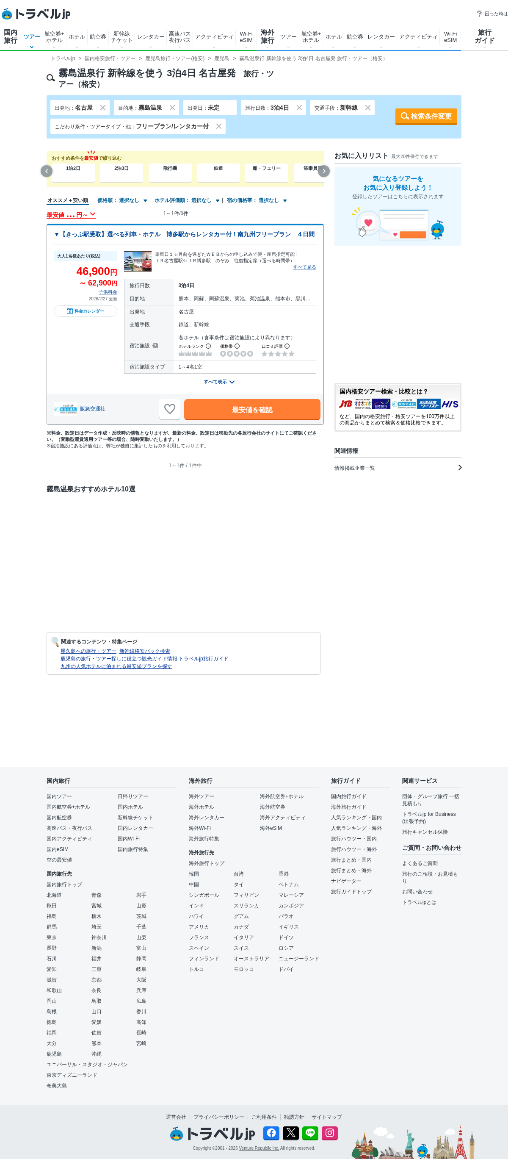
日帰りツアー (133, 796)
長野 (52, 948)
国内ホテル (130, 807)
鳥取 (96, 1001)
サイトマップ (327, 1117)
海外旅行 (267, 36)
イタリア (244, 937)
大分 (52, 1043)
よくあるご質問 (420, 863)
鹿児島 (54, 1054)
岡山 (52, 1001)
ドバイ (286, 969)
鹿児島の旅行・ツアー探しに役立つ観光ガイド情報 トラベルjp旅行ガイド (145, 659)
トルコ (196, 969)
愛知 (52, 969)
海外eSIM (271, 828)
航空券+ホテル (54, 36)
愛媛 (96, 1022)
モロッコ (244, 969)
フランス (199, 937)
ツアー (32, 36)
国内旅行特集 (133, 849)
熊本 (96, 1043)
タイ (239, 884)
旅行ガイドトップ (351, 892)
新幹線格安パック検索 (144, 651)
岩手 (141, 895)
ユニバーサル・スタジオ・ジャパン (87, 1065)
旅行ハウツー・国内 (354, 839)
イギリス (289, 927)
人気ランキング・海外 (356, 828)
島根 (52, 1012)
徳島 (52, 1022)
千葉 (141, 927)
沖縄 (96, 1054)
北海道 (54, 895)
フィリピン (246, 895)
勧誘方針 (294, 1117)
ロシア (286, 948)
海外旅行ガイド (349, 807)
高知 (141, 1022)
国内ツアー (59, 796)
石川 (52, 959)
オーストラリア (251, 959)
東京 (52, 937)
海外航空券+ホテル (282, 796)
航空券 (98, 36)
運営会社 (176, 1117)
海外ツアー (201, 796)
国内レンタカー (135, 828)
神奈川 (99, 937)
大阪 (141, 980)
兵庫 (141, 990)
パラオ (286, 916)
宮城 (96, 906)
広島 (141, 1001)
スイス (241, 948)
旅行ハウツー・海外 (354, 849)
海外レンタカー (206, 818)
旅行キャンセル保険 (425, 832)
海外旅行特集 (204, 839)
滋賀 (52, 980)
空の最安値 (59, 860)
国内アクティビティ (69, 839)
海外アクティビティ (283, 818)
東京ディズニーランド (72, 1075)
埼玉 (96, 927)
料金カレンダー (85, 311)
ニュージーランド (299, 959)
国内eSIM (58, 849)
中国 (194, 884)
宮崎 (141, 1043)
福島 (52, 916)
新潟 (96, 948)
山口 (96, 1012)
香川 (141, 1012)
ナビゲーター (346, 881)
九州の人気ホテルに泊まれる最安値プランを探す (116, 666)
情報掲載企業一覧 (397, 467)
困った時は (492, 14)
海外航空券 (272, 807)
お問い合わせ (417, 892)
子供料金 (108, 291)
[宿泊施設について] (154, 346)
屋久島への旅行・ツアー (88, 651)
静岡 (141, 959)
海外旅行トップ (206, 863)
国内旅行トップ (64, 884)
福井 (96, 959)
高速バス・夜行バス (69, 828)
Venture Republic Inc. (259, 1148)
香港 (284, 874)
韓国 (194, 874)
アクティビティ (214, 36)
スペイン (199, 948)
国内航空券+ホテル (68, 807)
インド (196, 906)
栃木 (96, 916)
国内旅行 (10, 36)
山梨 (141, 937)
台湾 (239, 874)
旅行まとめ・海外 (351, 870)
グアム (241, 916)
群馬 (52, 927)
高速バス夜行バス (180, 36)
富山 (141, 948)
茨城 (141, 916)
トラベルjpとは (419, 902)
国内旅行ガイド (349, 796)
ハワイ (196, 916)
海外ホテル (201, 807)
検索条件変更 (431, 116)
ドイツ (286, 937)
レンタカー (151, 36)
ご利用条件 (264, 1117)
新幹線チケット (122, 36)
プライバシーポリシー (218, 1117)
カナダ (241, 927)
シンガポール (204, 895)
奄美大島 (57, 1086)
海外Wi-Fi (200, 828)
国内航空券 (59, 818)
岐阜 (141, 969)
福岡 (52, 1033)
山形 (141, 906)
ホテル (77, 36)
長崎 (141, 1033)
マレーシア (291, 895)
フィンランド (204, 959)
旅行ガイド (485, 36)
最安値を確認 (252, 409)
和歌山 (54, 990)
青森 (96, 895)
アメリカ (199, 927)
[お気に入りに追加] (169, 409)
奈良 (96, 990)
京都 (96, 980)
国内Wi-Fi (129, 839)
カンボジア (291, 906)
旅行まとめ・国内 (351, 860)
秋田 (52, 906)
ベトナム (289, 884)
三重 (96, 969)
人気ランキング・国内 (356, 818)
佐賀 (96, 1033)
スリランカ (246, 906)
